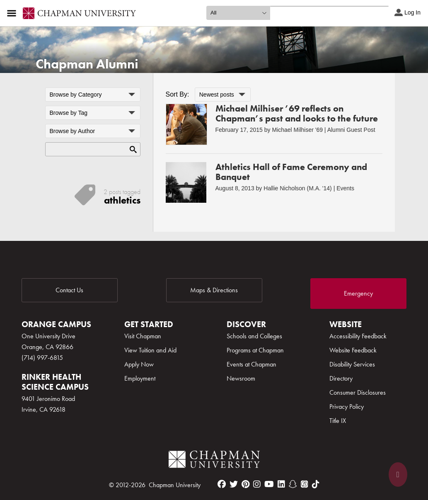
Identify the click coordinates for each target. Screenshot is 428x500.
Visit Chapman (142, 336)
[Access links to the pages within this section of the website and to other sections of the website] (13, 13)
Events (345, 188)
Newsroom (241, 378)
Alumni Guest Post (351, 129)
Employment (139, 378)
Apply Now (139, 364)
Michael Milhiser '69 (297, 129)
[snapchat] (293, 484)
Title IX (337, 420)
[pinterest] (245, 484)
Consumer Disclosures (357, 392)
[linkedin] (281, 484)
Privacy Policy (346, 406)
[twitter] (234, 484)
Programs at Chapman (255, 350)
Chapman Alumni (87, 64)
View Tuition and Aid (150, 350)
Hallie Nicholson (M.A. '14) (298, 188)
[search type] (238, 13)
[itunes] (304, 484)
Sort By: (177, 94)
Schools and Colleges (254, 336)
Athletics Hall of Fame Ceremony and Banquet (291, 172)
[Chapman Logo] (214, 461)
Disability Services (352, 364)
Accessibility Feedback (358, 336)
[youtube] (269, 484)
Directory (341, 378)
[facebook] (222, 484)
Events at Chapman (251, 364)
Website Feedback (353, 350)
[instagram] (257, 484)
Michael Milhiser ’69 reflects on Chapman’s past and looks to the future (296, 113)
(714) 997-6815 (42, 357)
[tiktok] (315, 484)
